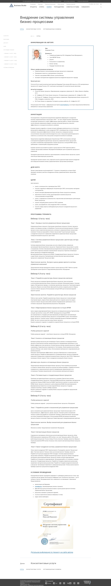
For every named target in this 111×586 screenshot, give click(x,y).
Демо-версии (61, 4)
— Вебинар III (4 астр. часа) (10, 60)
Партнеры (40, 4)
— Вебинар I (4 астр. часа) (10, 53)
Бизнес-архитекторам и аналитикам (52, 1)
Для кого (6, 42)
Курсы (22, 29)
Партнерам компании (69, 1)
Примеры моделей (70, 4)
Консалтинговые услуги (33, 29)
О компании (33, 4)
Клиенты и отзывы (73, 7)
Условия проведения (9, 67)
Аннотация (6, 39)
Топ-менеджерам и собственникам (31, 1)
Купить (41, 7)
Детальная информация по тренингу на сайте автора (52, 552)
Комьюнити (85, 7)
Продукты (33, 7)
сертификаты (38, 486)
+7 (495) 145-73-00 (94, 4)
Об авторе (6, 35)
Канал (49, 583)
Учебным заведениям (82, 1)
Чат (56, 583)
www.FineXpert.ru (64, 104)
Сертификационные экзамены (52, 29)
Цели (5, 46)
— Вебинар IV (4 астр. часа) (10, 64)
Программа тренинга (9, 49)
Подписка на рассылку (50, 4)
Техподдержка (59, 7)
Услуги (49, 7)
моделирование (27, 581)
